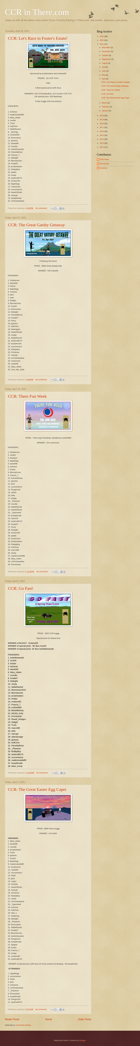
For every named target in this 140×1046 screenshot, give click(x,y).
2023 (102, 36)
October (105, 55)
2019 (102, 120)
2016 (102, 131)
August (105, 63)
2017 (102, 127)
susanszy (103, 168)
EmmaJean (104, 164)
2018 (102, 123)
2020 (102, 116)
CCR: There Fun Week (27, 396)
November (106, 51)
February (106, 107)
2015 (102, 135)
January (105, 111)
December (106, 47)
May (104, 75)
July (103, 67)
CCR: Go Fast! (20, 588)
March (104, 103)
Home (48, 1019)
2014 (102, 139)
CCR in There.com (37, 12)
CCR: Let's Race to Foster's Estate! (38, 38)
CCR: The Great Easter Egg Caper (37, 789)
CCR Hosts (104, 159)
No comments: (41, 208)
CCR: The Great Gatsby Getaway (36, 224)
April (104, 79)
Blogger (82, 1040)
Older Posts (84, 1019)
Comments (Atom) (23, 1025)
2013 (102, 143)
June (104, 71)
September (106, 59)
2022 (102, 40)
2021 (102, 44)
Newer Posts (12, 1019)
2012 (102, 147)
